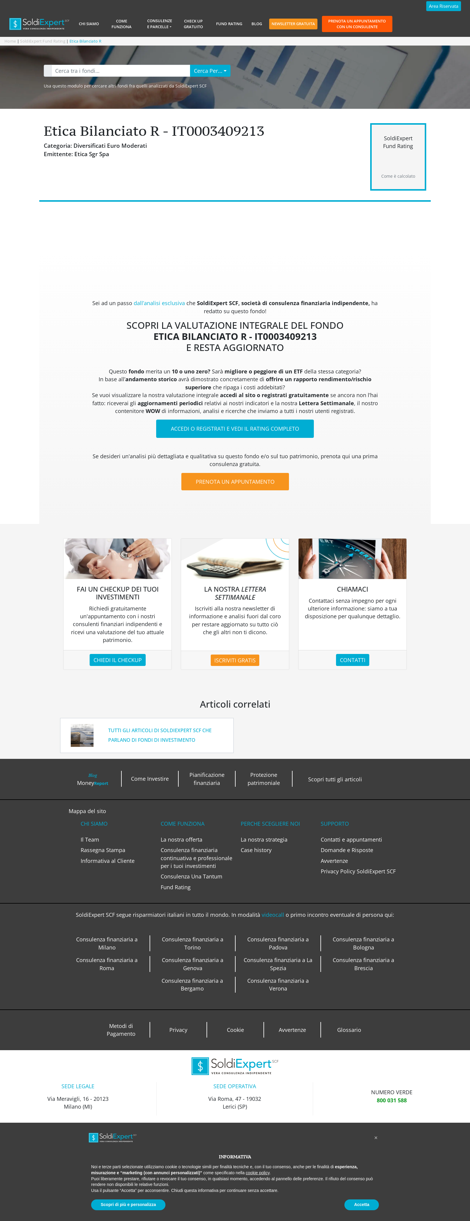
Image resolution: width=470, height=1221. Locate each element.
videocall (274, 914)
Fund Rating (229, 23)
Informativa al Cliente (108, 860)
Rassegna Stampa (103, 850)
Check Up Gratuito (193, 23)
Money (92, 779)
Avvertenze (334, 860)
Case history (256, 850)
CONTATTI (352, 660)
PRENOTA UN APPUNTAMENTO (235, 481)
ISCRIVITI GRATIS (235, 660)
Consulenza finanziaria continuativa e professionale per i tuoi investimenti (196, 857)
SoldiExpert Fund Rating (42, 41)
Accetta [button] (361, 1204)
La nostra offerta (181, 839)
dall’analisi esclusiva (160, 303)
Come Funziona (122, 23)
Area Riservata (443, 6)
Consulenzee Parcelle (159, 23)
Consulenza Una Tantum (191, 876)
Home (10, 41)
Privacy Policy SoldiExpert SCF (358, 871)
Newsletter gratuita (293, 23)
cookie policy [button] (257, 1172)
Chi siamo (89, 23)
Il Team (90, 839)
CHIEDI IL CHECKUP (118, 660)
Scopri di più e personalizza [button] (128, 1204)
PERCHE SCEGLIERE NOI (270, 823)
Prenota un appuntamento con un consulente (357, 23)
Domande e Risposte (347, 850)
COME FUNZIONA (182, 823)
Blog (256, 23)
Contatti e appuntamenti (351, 839)
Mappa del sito (87, 811)
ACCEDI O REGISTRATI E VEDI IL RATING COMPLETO (235, 428)
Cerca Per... (208, 70)
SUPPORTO (335, 823)
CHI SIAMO (94, 823)
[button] (376, 1137)
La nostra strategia (264, 839)
